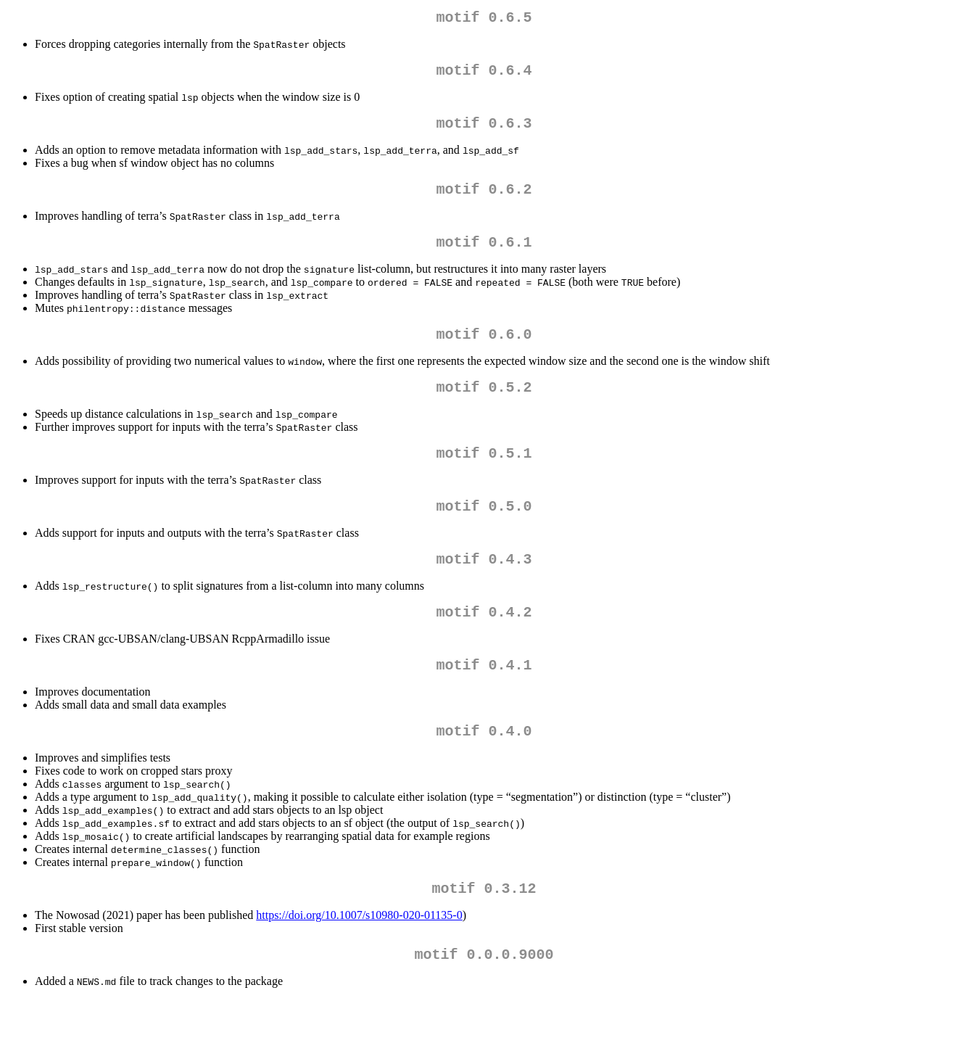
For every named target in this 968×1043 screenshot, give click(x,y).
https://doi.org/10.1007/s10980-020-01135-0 (359, 955)
